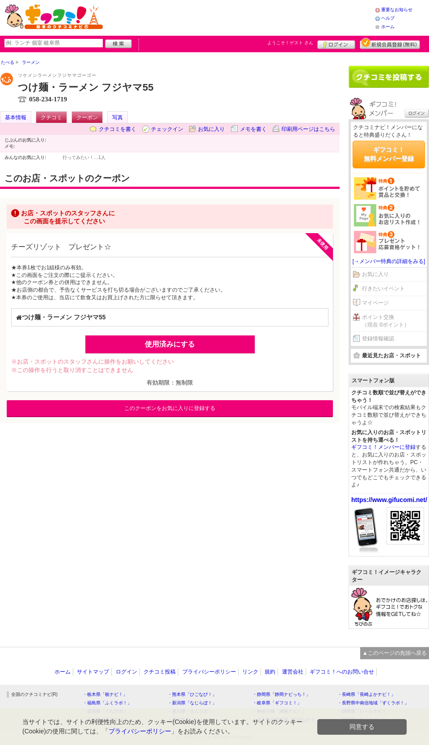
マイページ (375, 303)
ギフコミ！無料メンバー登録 (389, 154)
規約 (270, 672)
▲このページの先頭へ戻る (394, 653)
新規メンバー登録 (390, 43)
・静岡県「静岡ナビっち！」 (281, 694)
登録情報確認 (378, 338)
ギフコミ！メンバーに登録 (383, 447)
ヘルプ (388, 18)
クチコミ (51, 117)
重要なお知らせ (396, 9)
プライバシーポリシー (209, 672)
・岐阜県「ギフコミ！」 (277, 702)
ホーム (388, 26)
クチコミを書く (117, 129)
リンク (250, 672)
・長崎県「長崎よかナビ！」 (366, 694)
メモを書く (253, 129)
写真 (117, 117)
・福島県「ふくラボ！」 (107, 702)
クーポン (87, 117)
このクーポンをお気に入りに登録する (169, 408)
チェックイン (167, 129)
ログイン (336, 43)
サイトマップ (93, 672)
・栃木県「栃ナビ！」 (105, 694)
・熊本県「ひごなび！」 (192, 694)
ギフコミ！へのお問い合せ (342, 672)
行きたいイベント (383, 288)
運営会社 (292, 672)
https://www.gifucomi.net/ (389, 499)
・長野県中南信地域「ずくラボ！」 (373, 702)
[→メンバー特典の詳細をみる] (389, 261)
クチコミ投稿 (159, 672)
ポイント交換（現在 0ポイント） (385, 321)
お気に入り (211, 129)
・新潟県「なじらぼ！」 (192, 702)
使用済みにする (170, 344)
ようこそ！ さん (290, 42)
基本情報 (15, 117)
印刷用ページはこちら (308, 129)
